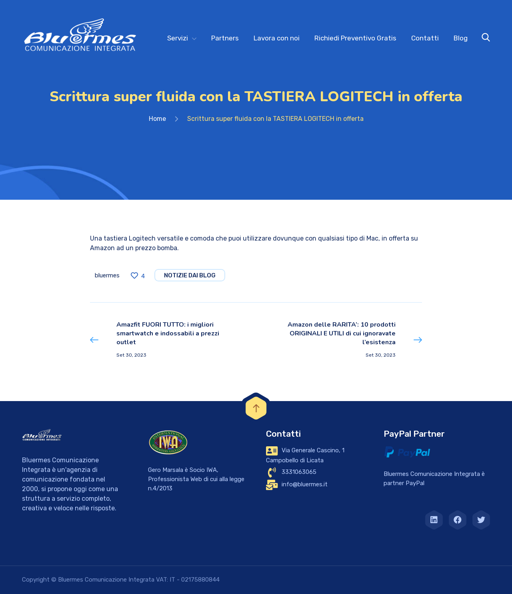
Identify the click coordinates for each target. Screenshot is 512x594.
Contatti (425, 38)
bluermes (107, 275)
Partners (225, 38)
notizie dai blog (190, 275)
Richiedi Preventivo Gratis (355, 38)
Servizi (177, 38)
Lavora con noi (277, 38)
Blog (461, 38)
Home (157, 118)
